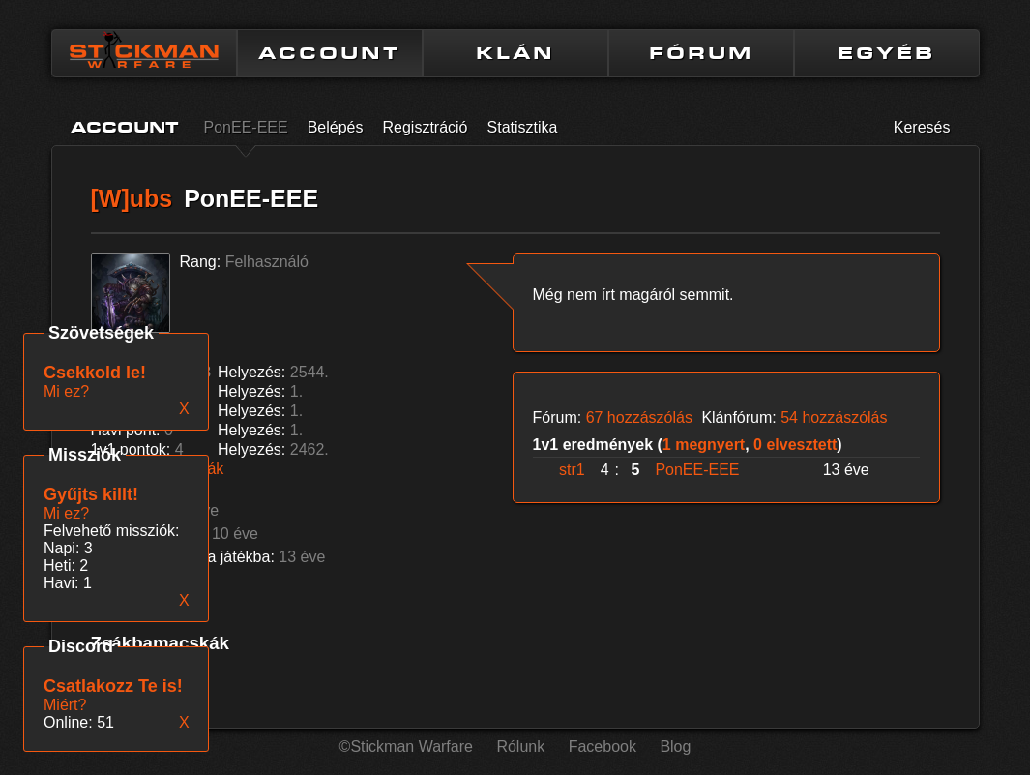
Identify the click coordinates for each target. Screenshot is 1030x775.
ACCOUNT (329, 53)
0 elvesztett (795, 444)
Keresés (922, 127)
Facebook (602, 746)
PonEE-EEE (246, 127)
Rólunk (520, 746)
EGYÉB (886, 53)
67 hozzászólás (639, 417)
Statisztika (522, 127)
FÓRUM (701, 53)
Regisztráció (424, 127)
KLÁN (515, 53)
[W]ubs (132, 198)
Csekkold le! (95, 372)
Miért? (65, 705)
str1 (572, 470)
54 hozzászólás (833, 417)
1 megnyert (703, 444)
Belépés (336, 127)
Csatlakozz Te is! (113, 686)
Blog (675, 746)
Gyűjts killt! (91, 494)
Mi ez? (66, 513)
